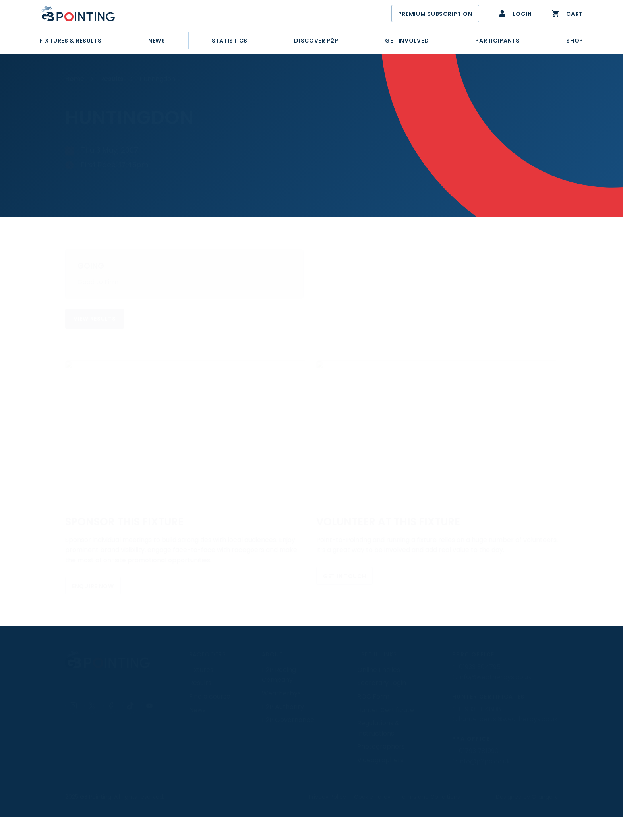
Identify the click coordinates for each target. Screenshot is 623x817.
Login (515, 13)
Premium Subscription (435, 14)
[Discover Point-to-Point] (316, 40)
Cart (567, 13)
